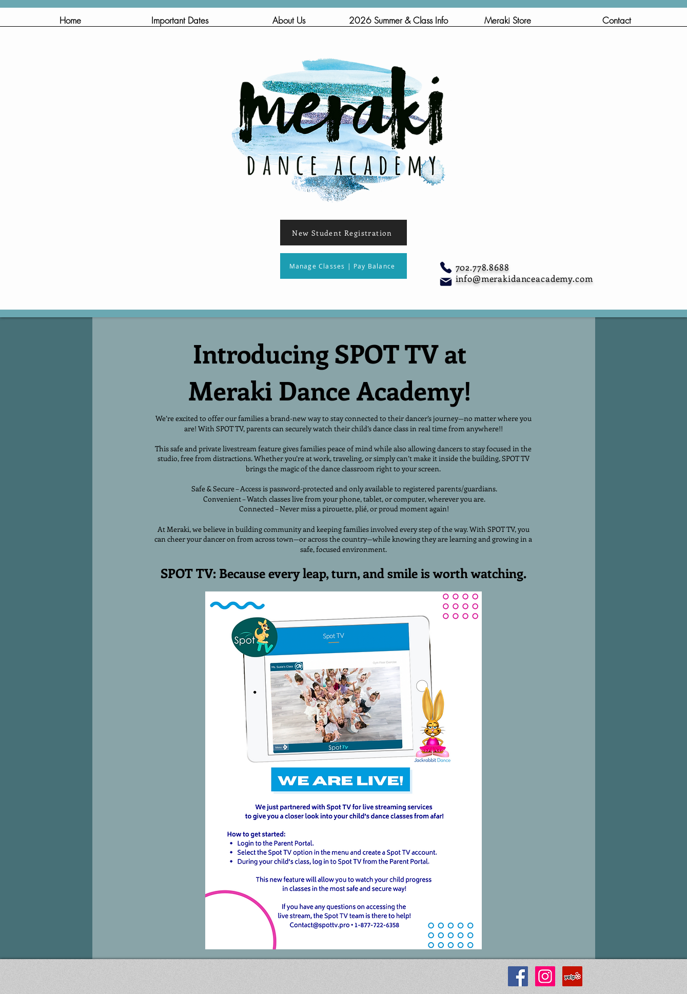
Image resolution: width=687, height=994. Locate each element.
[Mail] (446, 282)
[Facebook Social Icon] (518, 976)
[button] (289, 23)
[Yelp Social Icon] (572, 976)
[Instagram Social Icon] (545, 976)
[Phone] (446, 267)
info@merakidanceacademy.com (524, 278)
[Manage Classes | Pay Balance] (343, 266)
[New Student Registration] (343, 232)
